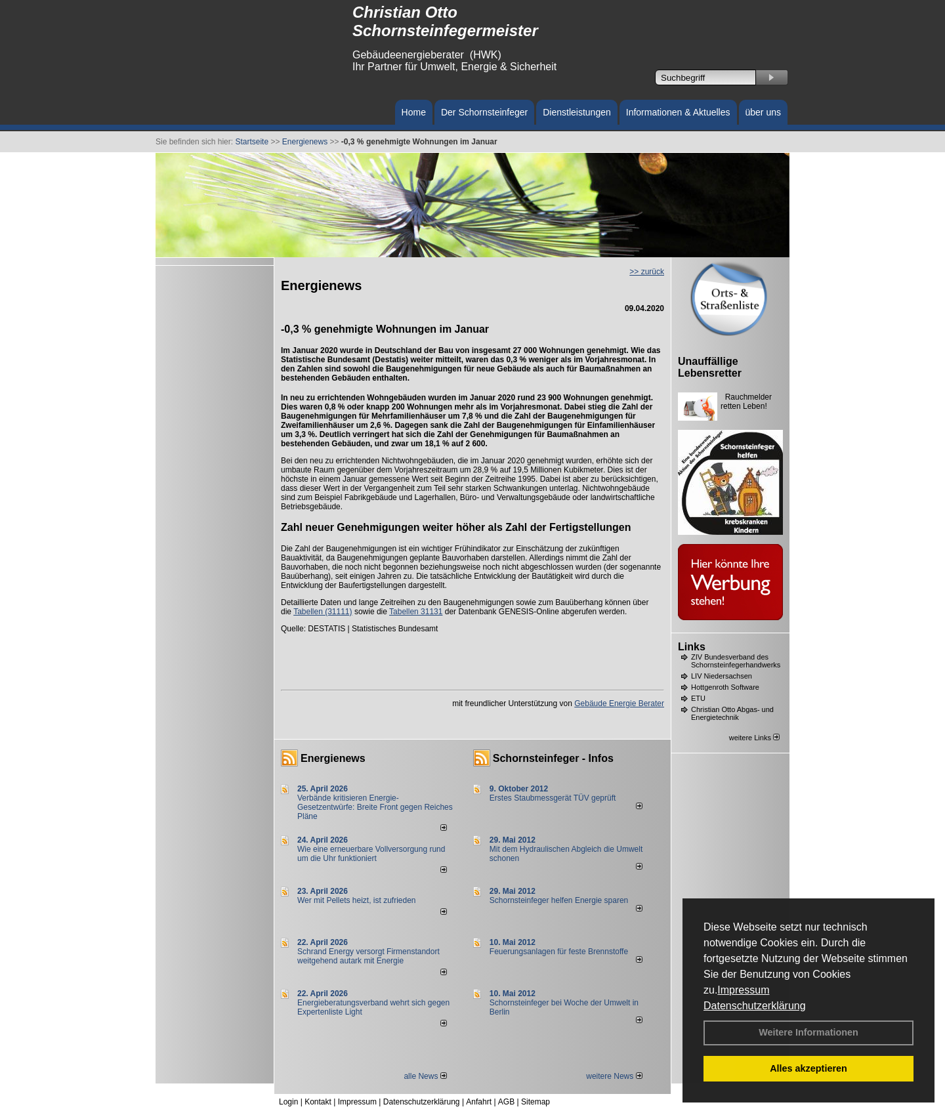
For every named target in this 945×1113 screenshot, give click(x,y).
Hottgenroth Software (725, 687)
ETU (698, 698)
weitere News (614, 1076)
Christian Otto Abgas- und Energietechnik (732, 713)
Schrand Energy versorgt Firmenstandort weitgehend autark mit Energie (368, 956)
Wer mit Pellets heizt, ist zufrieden (356, 900)
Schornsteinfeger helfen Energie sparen (559, 900)
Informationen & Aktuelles (678, 112)
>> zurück (646, 271)
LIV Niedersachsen (721, 676)
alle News (425, 1076)
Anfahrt (479, 1101)
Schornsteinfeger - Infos (553, 758)
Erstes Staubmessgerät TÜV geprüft (553, 798)
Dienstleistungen (577, 112)
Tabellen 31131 (415, 611)
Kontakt (317, 1101)
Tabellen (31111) (322, 611)
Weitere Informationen (808, 1032)
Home (414, 112)
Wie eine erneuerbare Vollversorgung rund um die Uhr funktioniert (371, 854)
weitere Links (754, 738)
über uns (763, 112)
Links (691, 646)
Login (288, 1101)
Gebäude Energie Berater (619, 703)
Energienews (333, 758)
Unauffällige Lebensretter (710, 367)
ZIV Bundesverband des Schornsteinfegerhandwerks (735, 661)
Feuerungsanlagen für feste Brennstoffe (559, 951)
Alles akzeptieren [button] (808, 1068)
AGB (506, 1101)
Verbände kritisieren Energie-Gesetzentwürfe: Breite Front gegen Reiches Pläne (375, 807)
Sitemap (535, 1101)
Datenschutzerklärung (755, 1005)
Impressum (743, 990)
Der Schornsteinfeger (484, 112)
